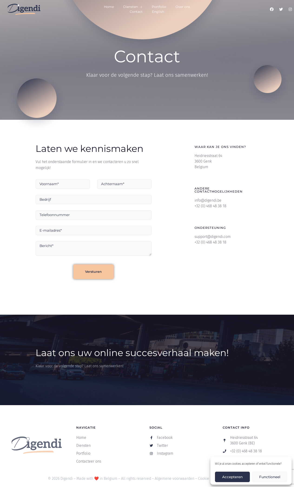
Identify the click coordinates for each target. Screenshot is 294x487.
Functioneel (269, 477)
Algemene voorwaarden (174, 478)
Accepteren (232, 477)
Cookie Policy (209, 478)
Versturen (93, 272)
